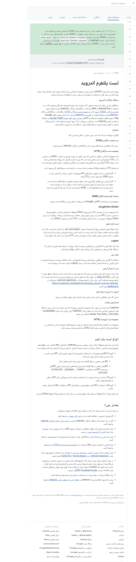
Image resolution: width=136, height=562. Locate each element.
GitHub (94, 556)
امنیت (102, 17)
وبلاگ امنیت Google (57, 543)
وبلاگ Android (59, 539)
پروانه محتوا (51, 495)
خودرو (35, 17)
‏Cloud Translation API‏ (50, 62)
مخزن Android (91, 531)
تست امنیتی (25, 436)
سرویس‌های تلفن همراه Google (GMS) (39, 118)
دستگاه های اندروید (53, 17)
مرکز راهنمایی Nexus (24, 539)
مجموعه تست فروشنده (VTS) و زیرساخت (34, 444)
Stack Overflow (25, 552)
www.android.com (24, 543)
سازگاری (70, 17)
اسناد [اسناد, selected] (111, 3)
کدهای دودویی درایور (89, 552)
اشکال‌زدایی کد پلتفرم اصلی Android (37, 479)
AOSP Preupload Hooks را (58, 470)
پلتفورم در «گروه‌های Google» (53, 548)
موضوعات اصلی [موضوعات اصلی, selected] (86, 17)
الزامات (94, 535)
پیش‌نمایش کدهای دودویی (88, 543)
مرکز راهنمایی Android (24, 531)
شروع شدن (115, 17)
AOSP (89, 73)
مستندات (129, 11)
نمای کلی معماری (47, 416)
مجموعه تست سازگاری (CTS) (50, 111)
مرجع (24, 17)
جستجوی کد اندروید (91, 3)
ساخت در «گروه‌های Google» (54, 552)
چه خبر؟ (130, 17)
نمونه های (22, 452)
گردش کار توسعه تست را (69, 432)
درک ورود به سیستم (42, 475)
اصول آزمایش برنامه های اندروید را (57, 452)
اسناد (82, 73)
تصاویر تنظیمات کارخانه (89, 548)
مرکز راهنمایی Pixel (25, 535)
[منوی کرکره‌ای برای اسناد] (105, 3)
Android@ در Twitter (56, 531)
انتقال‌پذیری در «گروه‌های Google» (52, 556)
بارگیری (94, 539)
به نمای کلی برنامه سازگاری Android (28, 421)
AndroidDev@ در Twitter (55, 535)
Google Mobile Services (22, 548)
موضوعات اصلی (72, 73)
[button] (120, 22)
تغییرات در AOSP (26, 43)
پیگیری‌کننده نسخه (26, 556)
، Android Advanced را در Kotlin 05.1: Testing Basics (58, 456)
